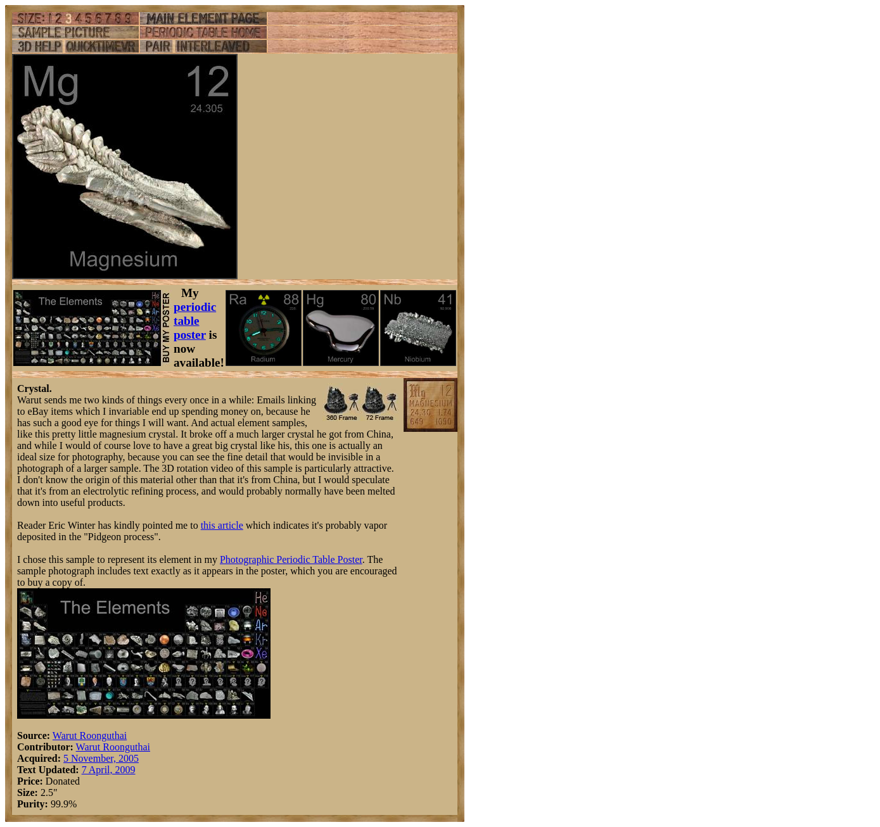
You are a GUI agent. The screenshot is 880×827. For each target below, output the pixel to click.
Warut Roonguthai (90, 735)
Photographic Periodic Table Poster (291, 559)
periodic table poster (195, 320)
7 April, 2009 (109, 769)
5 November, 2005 (101, 758)
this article (222, 525)
